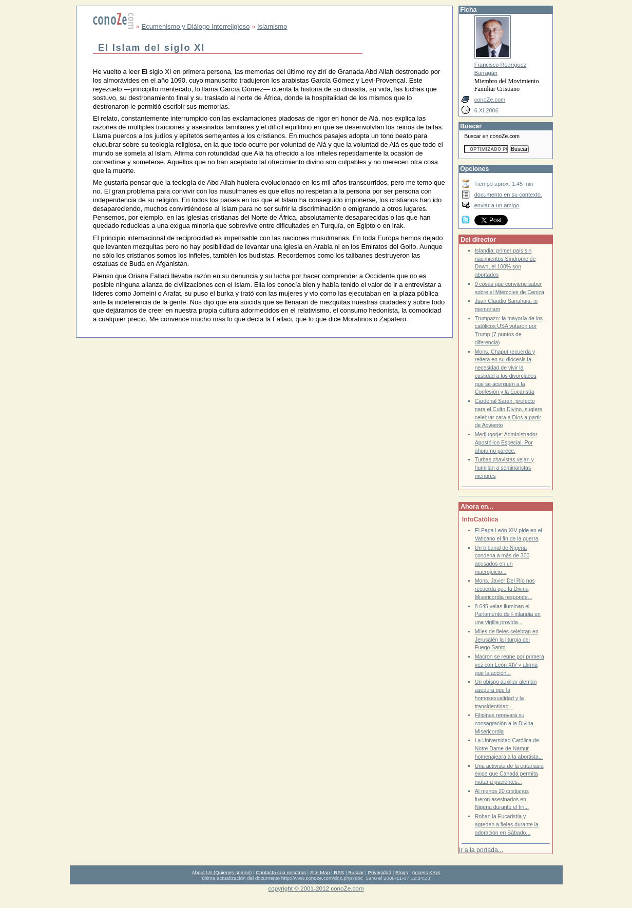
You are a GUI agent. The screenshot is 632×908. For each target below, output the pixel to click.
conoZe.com (490, 99)
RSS (339, 872)
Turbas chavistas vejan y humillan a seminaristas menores (504, 467)
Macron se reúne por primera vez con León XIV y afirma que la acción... (509, 664)
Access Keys (426, 872)
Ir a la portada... (481, 850)
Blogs (401, 872)
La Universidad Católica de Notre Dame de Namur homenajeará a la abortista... (509, 748)
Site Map (320, 872)
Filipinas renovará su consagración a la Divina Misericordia (504, 723)
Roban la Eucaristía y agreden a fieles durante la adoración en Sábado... (507, 824)
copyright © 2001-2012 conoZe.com (316, 888)
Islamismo (272, 26)
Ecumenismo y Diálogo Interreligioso (195, 26)
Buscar (355, 872)
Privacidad (380, 872)
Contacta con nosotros (281, 872)
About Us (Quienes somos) (221, 872)
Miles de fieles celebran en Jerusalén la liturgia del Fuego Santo (507, 639)
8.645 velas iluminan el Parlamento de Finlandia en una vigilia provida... (508, 614)
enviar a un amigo (497, 205)
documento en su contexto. (508, 194)
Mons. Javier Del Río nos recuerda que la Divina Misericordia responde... (505, 589)
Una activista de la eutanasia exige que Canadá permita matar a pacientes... (509, 774)
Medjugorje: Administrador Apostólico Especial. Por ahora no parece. (506, 442)
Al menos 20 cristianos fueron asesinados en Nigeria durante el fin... (502, 799)
